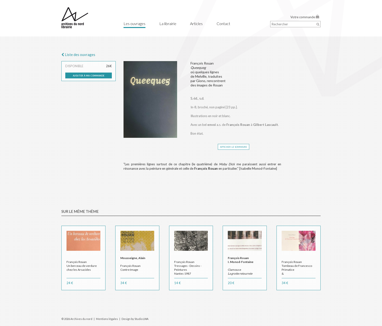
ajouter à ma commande (88, 75)
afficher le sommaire (233, 147)
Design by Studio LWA (135, 318)
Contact (223, 23)
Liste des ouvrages (78, 54)
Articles (196, 23)
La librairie (167, 23)
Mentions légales (107, 318)
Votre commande (304, 17)
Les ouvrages (134, 23)
